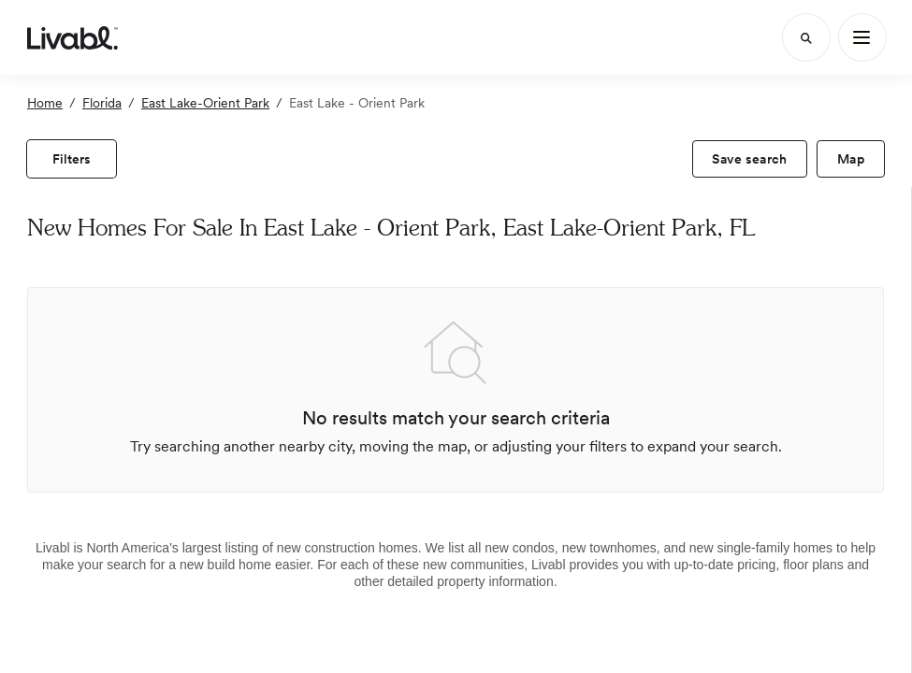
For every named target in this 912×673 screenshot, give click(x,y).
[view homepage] (72, 37)
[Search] (806, 37)
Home (45, 102)
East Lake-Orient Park (205, 102)
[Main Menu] (862, 37)
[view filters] (71, 159)
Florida (102, 102)
